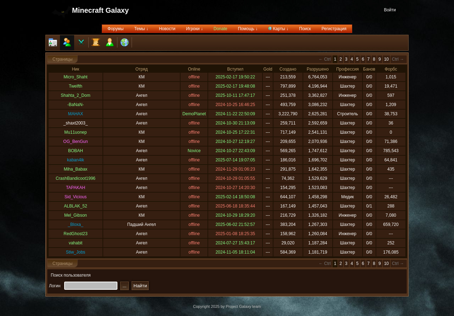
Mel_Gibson (75, 215)
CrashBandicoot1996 (75, 178)
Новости (167, 28)
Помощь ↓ (248, 28)
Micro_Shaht (75, 76)
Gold (267, 69)
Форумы (115, 28)
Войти (390, 9)
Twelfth (75, 86)
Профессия (347, 69)
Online (194, 69)
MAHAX (75, 113)
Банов (369, 69)
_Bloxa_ (75, 224)
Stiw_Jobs (75, 252)
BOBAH (75, 150)
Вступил (235, 69)
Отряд (141, 69)
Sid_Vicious (76, 196)
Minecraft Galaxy (100, 10)
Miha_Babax (76, 169)
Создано (287, 69)
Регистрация (334, 28)
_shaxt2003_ (75, 123)
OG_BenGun (75, 141)
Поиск (305, 28)
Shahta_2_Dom (75, 95)
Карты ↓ (278, 28)
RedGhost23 (75, 233)
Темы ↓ (141, 28)
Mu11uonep (75, 132)
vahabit (76, 242)
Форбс (390, 69)
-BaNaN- (75, 104)
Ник (75, 69)
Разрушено (318, 69)
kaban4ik (75, 159)
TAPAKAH (75, 187)
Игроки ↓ (194, 28)
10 (386, 59)
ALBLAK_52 (75, 206)
